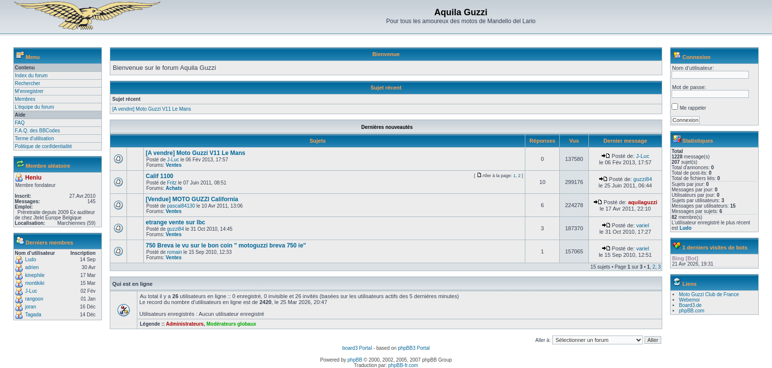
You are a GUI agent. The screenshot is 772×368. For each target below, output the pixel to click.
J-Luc (31, 291)
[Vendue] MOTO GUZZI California (192, 199)
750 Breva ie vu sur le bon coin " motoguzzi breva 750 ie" (226, 245)
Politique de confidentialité (43, 146)
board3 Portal (357, 348)
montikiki (34, 283)
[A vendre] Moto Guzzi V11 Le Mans (151, 109)
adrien (32, 267)
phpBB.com (692, 310)
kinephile (34, 275)
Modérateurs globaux (231, 324)
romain (174, 252)
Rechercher (27, 83)
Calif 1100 (159, 176)
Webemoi (689, 300)
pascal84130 (181, 206)
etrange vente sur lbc (175, 222)
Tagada (33, 314)
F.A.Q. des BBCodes (37, 130)
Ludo (30, 259)
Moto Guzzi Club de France (709, 294)
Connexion (696, 57)
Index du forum (31, 75)
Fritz (171, 182)
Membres (25, 99)
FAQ (20, 122)
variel (642, 225)
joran (30, 306)
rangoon (34, 299)
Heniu (33, 177)
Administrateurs (185, 324)
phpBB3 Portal (414, 348)
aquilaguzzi (642, 202)
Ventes (173, 165)
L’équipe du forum (34, 107)
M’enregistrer (29, 91)
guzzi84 (642, 179)
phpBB (355, 360)
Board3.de (690, 305)
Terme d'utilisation (34, 138)
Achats (173, 188)
